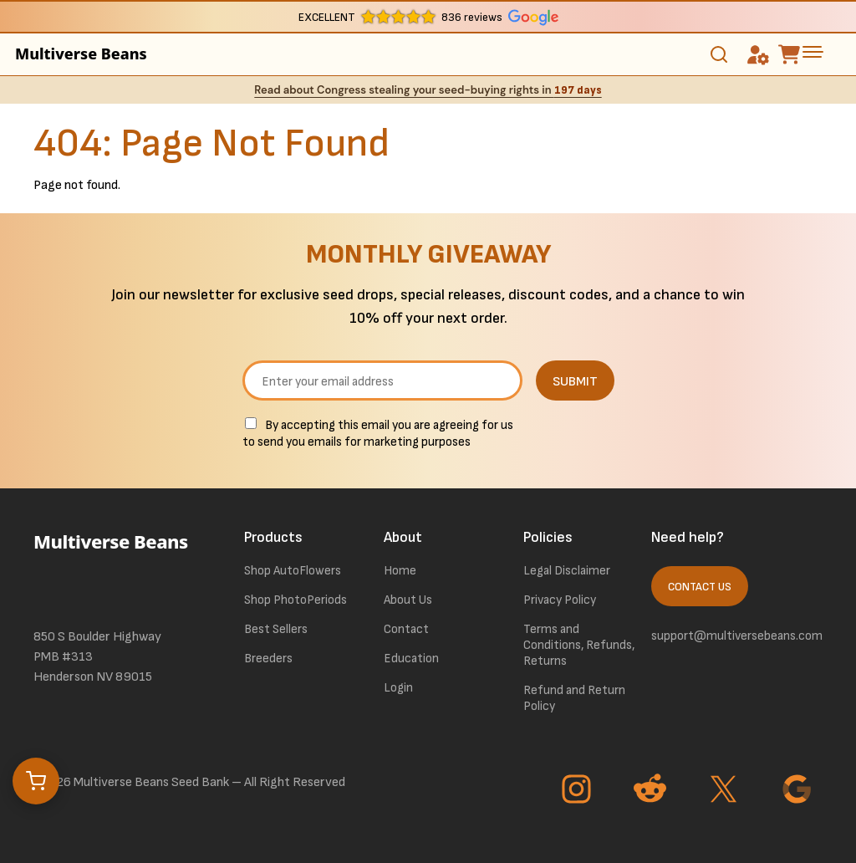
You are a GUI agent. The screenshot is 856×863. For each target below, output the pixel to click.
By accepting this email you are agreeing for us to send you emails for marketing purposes (377, 433)
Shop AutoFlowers (292, 571)
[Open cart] (36, 781)
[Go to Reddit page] (652, 791)
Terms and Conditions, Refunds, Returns (578, 645)
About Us (408, 600)
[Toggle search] (719, 54)
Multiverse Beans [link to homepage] (81, 53)
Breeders (268, 658)
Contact (406, 629)
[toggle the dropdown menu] (812, 52)
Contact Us (699, 587)
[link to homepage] (118, 564)
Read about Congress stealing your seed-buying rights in (427, 90)
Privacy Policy (559, 600)
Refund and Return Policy (574, 698)
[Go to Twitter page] (725, 791)
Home (400, 571)
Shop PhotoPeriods (295, 600)
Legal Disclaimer (566, 571)
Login (398, 688)
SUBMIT (575, 382)
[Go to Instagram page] (578, 791)
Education (411, 658)
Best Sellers (276, 629)
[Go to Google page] (799, 791)
